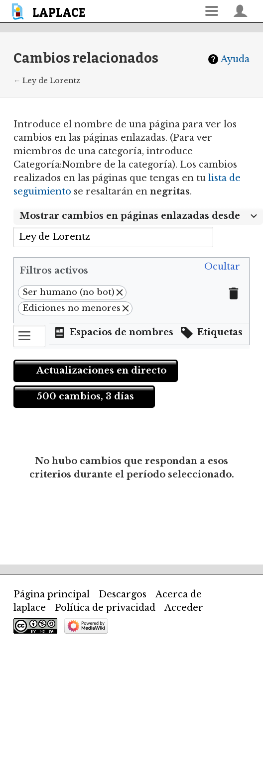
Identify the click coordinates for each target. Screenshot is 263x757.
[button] (222, 267)
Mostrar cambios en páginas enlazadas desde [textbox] (129, 215)
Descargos (122, 594)
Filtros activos (53, 270)
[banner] (50, 11)
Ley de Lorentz (51, 80)
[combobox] (113, 237)
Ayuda (235, 59)
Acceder (183, 607)
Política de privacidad (105, 607)
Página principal (51, 594)
